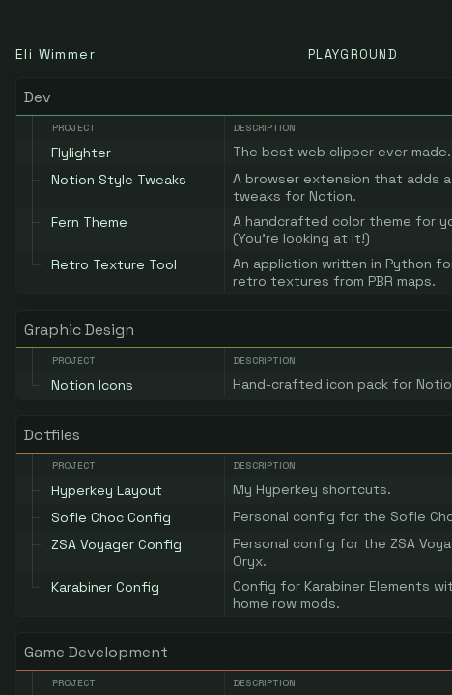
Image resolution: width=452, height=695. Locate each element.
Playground (353, 54)
